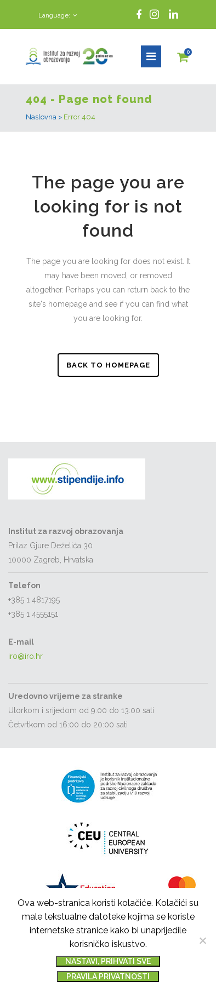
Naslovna (41, 117)
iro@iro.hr (25, 656)
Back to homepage (108, 365)
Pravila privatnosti (108, 976)
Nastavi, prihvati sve (108, 961)
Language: (54, 15)
